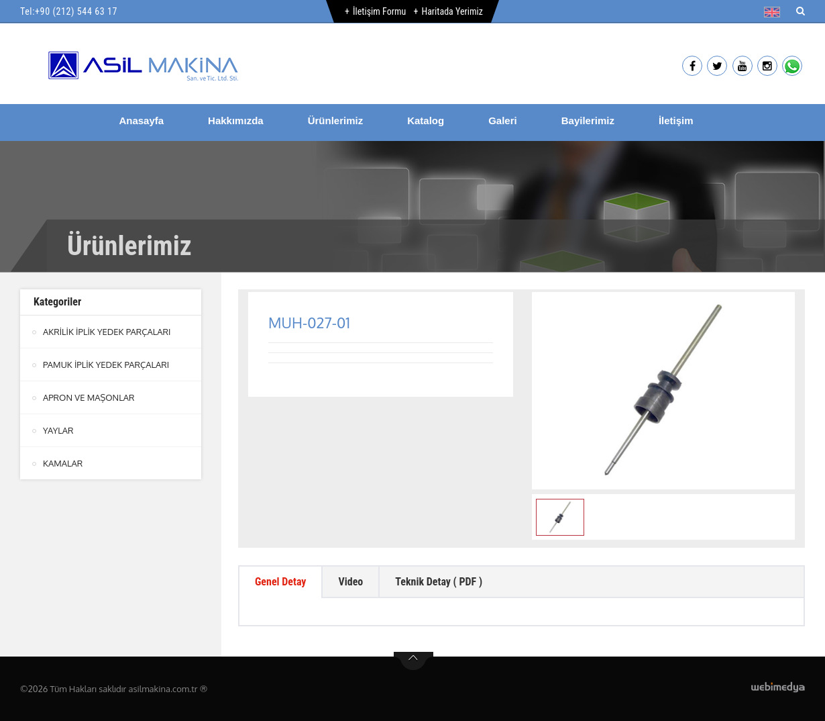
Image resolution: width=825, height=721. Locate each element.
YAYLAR (58, 430)
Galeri (502, 120)
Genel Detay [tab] (280, 581)
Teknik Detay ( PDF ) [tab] (438, 581)
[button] (775, 12)
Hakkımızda (236, 120)
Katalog (425, 120)
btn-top (413, 661)
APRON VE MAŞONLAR (88, 397)
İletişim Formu (379, 11)
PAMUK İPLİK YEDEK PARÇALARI (106, 364)
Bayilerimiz (587, 120)
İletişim (676, 120)
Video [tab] (350, 581)
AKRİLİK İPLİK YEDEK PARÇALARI (106, 331)
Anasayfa (141, 120)
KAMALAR (62, 463)
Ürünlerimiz (336, 120)
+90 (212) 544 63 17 (76, 11)
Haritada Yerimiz (451, 11)
